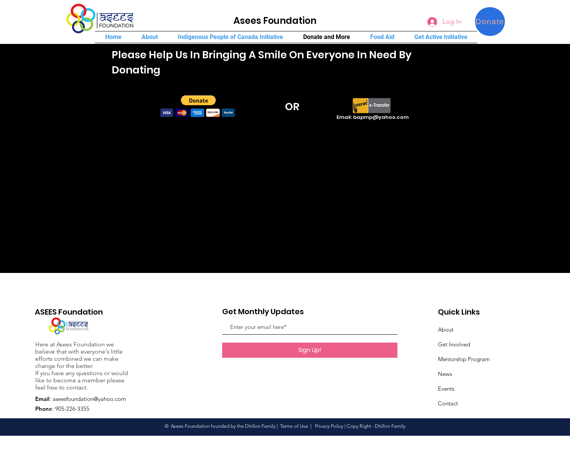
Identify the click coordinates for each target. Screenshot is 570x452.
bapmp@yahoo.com (381, 117)
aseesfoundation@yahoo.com (89, 398)
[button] (198, 100)
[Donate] (490, 21)
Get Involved (454, 344)
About (445, 329)
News (445, 373)
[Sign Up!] (309, 350)
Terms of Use (294, 426)
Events (446, 388)
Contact (448, 403)
